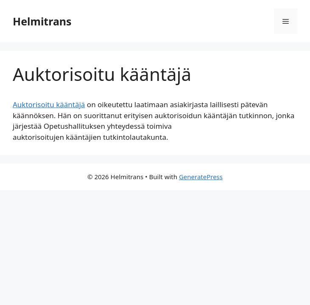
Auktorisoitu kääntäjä (49, 104)
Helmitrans (42, 21)
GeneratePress (201, 176)
